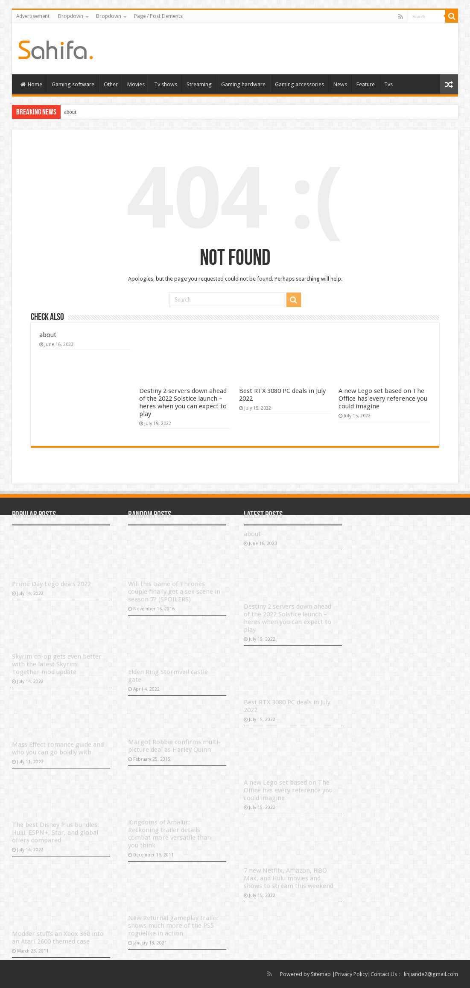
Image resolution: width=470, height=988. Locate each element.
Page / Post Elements (158, 16)
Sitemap (321, 974)
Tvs (388, 84)
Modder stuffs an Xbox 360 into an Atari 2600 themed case (58, 937)
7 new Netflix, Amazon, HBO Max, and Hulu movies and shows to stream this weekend (288, 878)
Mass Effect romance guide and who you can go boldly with (58, 748)
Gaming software (73, 84)
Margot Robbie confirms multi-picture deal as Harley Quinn (174, 745)
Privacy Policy (351, 974)
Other (111, 84)
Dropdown (70, 16)
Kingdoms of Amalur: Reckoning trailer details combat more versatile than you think (169, 833)
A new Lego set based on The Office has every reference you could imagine (383, 398)
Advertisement (33, 16)
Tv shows (165, 84)
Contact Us (384, 974)
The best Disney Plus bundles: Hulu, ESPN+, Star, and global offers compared (55, 832)
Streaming (199, 84)
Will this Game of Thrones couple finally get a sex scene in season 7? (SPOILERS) (174, 591)
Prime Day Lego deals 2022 (51, 584)
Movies (136, 84)
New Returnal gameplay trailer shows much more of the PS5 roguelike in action (173, 925)
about (70, 111)
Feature (365, 84)
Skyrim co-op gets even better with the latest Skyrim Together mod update (57, 664)
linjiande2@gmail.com (431, 974)
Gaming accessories (299, 84)
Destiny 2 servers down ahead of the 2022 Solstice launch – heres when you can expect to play (183, 402)
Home (31, 84)
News (340, 84)
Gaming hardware (243, 84)
